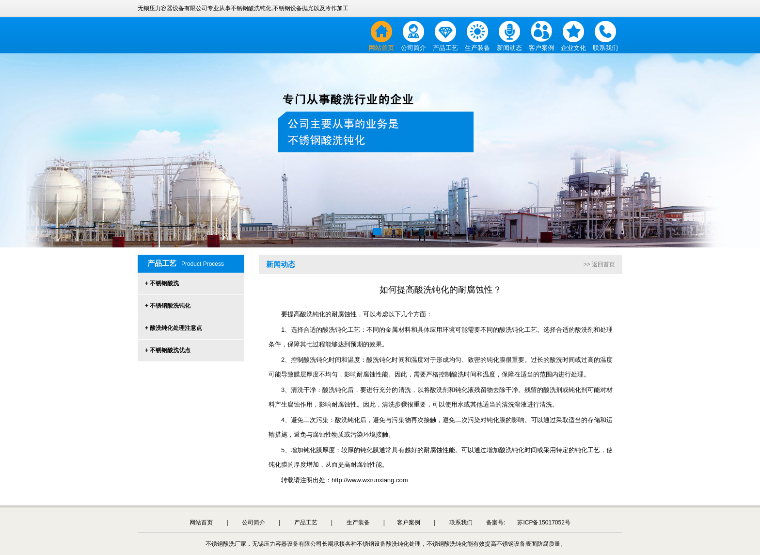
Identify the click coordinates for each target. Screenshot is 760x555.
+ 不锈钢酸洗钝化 (167, 305)
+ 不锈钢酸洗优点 (167, 350)
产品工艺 (445, 47)
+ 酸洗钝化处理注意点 (173, 328)
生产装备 (477, 47)
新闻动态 (509, 47)
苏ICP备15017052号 (543, 522)
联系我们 (605, 47)
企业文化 (573, 47)
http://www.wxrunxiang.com (370, 480)
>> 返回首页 (599, 264)
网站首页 (381, 47)
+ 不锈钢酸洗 (162, 283)
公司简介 (413, 47)
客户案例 (541, 47)
